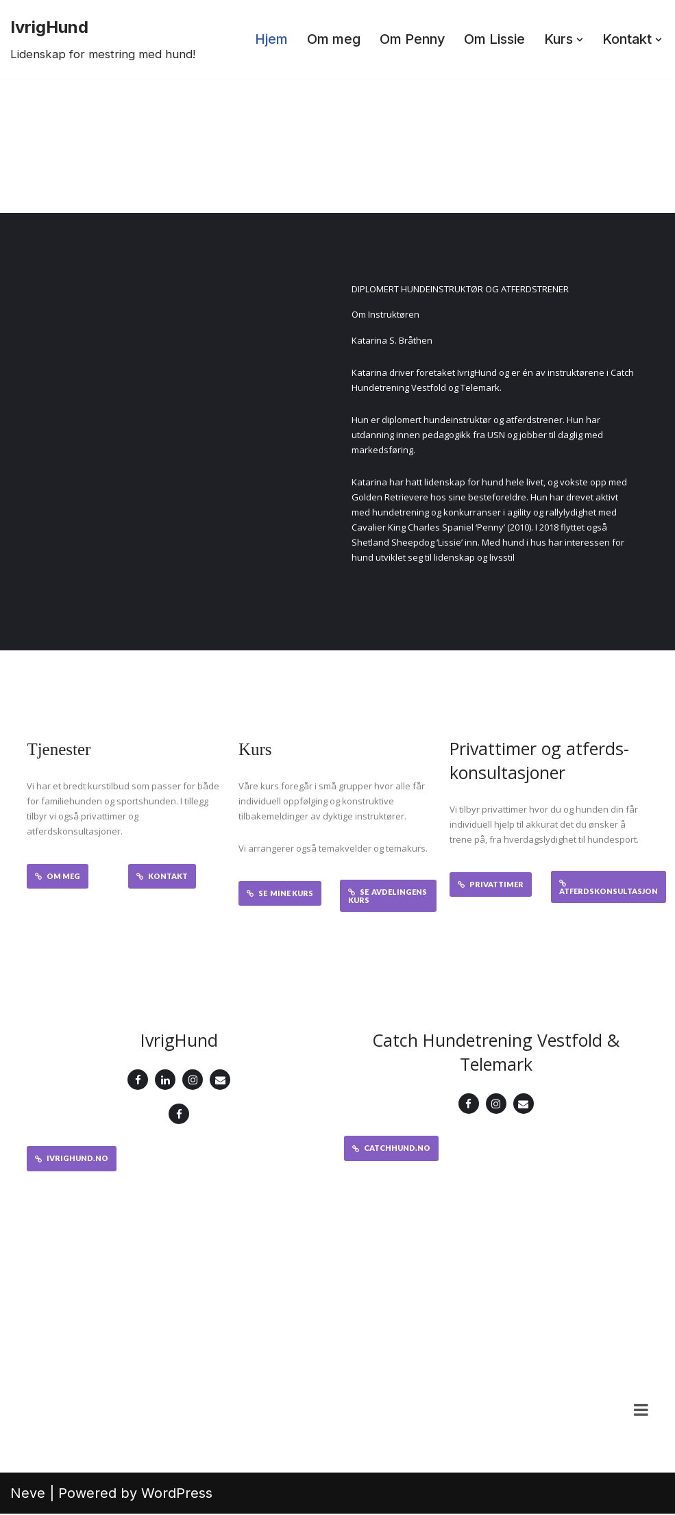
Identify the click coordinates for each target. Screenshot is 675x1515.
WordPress (176, 1494)
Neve (27, 1494)
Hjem (267, 39)
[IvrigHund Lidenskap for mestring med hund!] (102, 39)
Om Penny (409, 39)
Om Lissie (492, 39)
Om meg (329, 39)
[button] (578, 39)
